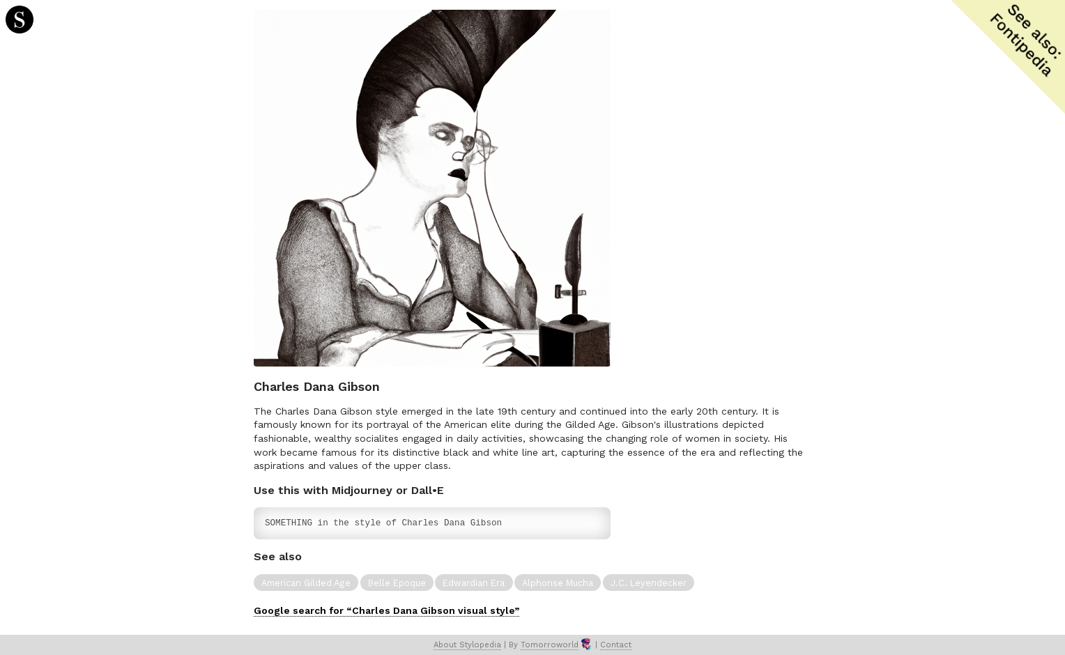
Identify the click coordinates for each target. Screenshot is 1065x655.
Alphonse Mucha (557, 583)
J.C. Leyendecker (649, 583)
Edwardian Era (474, 583)
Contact (615, 644)
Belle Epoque (397, 583)
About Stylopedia (467, 644)
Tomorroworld (550, 644)
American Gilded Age (306, 583)
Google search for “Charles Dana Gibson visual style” (386, 610)
